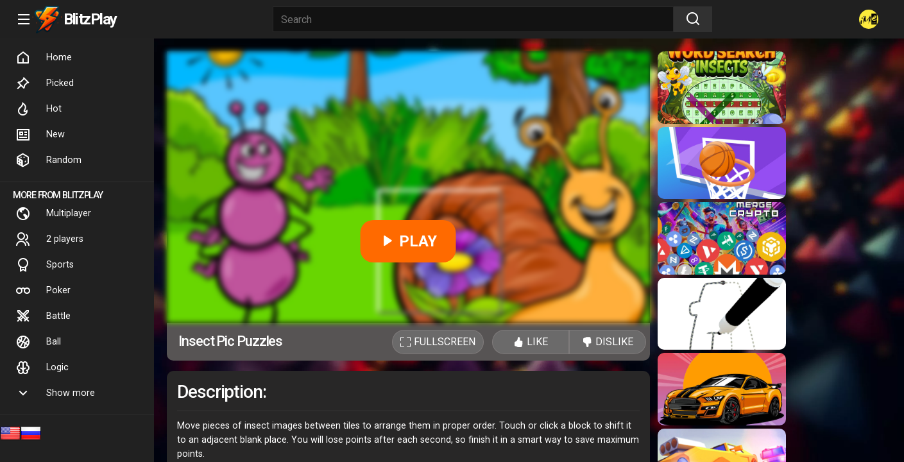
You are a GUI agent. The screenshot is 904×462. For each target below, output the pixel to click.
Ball (38, 342)
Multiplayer (53, 213)
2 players (49, 239)
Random (48, 160)
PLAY (408, 241)
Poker (43, 290)
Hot (38, 109)
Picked (44, 83)
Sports (44, 265)
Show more (55, 393)
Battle (43, 316)
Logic (42, 367)
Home (43, 57)
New (40, 134)
